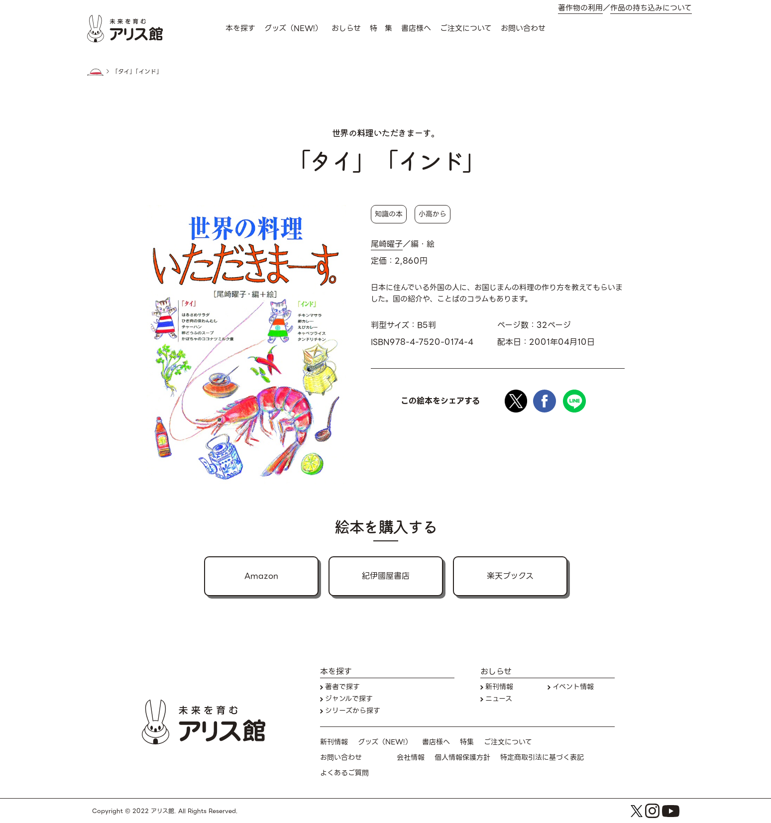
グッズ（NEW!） (293, 28)
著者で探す (342, 687)
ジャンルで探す (349, 699)
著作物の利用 (580, 8)
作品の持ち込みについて (651, 8)
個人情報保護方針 (462, 757)
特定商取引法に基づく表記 (542, 757)
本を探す (240, 28)
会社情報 (411, 757)
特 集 (381, 28)
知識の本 (389, 213)
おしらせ (346, 28)
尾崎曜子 (387, 244)
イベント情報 (573, 687)
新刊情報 (499, 687)
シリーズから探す (352, 711)
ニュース (498, 699)
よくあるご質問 (344, 773)
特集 (467, 742)
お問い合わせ (523, 28)
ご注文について (466, 28)
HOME (95, 72)
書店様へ (416, 28)
